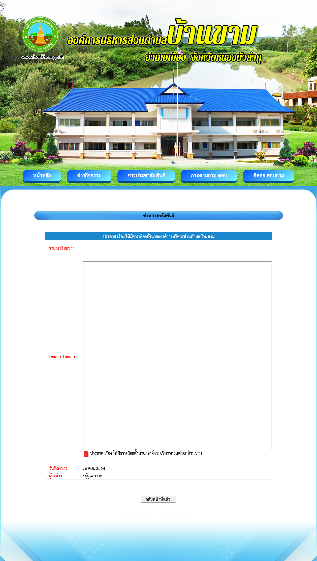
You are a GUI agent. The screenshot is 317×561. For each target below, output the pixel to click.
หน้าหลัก (42, 175)
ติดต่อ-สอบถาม (268, 175)
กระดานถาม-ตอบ (209, 175)
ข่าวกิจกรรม (89, 175)
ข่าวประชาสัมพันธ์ (146, 175)
